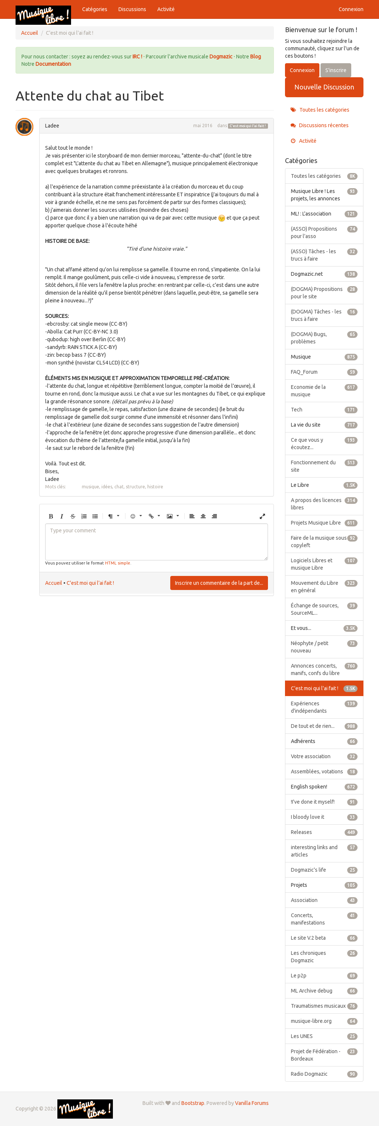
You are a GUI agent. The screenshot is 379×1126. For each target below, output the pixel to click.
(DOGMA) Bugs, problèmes (324, 337)
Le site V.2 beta (324, 938)
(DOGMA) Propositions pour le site (324, 292)
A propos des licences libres (324, 503)
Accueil (53, 583)
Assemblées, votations (324, 771)
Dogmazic (221, 57)
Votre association (324, 756)
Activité (166, 9)
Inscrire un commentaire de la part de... (219, 583)
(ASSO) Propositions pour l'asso (324, 232)
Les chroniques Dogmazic (324, 956)
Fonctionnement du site (324, 466)
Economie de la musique (324, 390)
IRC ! (137, 57)
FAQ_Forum (324, 372)
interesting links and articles (324, 851)
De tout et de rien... (324, 726)
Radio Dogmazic (324, 1074)
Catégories (94, 9)
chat (119, 486)
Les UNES (324, 1036)
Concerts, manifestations (324, 919)
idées (106, 486)
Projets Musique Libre (324, 522)
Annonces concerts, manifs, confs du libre (324, 669)
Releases (324, 832)
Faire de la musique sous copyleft (324, 541)
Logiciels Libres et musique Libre (324, 564)
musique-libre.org (324, 1021)
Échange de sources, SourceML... (324, 609)
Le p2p (324, 975)
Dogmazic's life (324, 870)
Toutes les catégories (320, 110)
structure (135, 486)
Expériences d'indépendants (324, 707)
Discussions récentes (320, 125)
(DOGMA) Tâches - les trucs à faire (324, 315)
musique (90, 486)
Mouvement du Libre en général (324, 586)
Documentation (53, 64)
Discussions (132, 9)
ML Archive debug (324, 990)
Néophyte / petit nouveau (324, 647)
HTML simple (117, 563)
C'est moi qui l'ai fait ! (248, 126)
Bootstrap (192, 1103)
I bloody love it (324, 817)
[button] (51, 517)
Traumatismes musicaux (324, 1006)
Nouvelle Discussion (324, 87)
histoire (155, 486)
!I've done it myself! (324, 802)
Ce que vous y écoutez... (324, 443)
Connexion (351, 9)
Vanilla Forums (252, 1103)
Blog (255, 57)
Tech (324, 409)
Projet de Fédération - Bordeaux (324, 1055)
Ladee (52, 126)
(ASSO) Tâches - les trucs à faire (324, 255)
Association (324, 900)
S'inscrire (335, 70)
